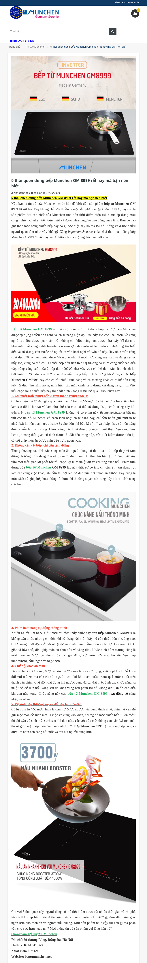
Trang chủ (14, 46)
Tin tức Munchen (35, 46)
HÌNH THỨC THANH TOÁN (127, 2)
